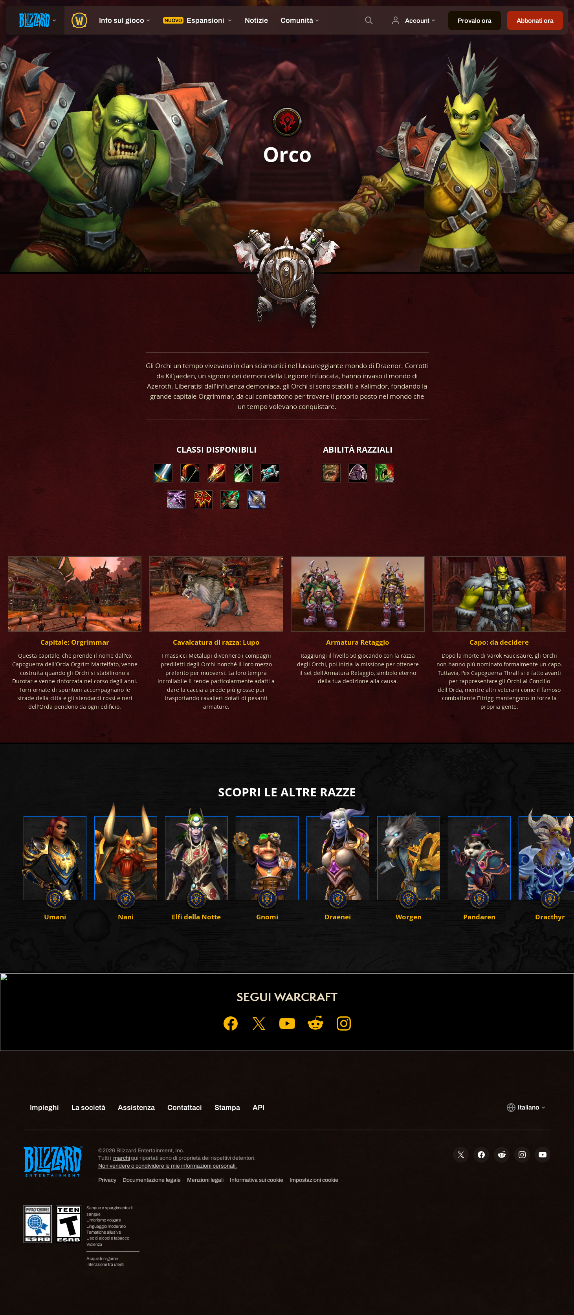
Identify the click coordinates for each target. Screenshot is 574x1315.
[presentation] (35, 20)
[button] (331, 473)
